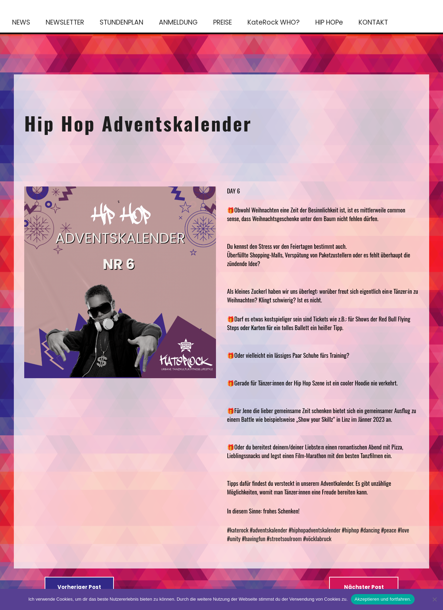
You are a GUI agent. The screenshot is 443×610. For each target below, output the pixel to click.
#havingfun (253, 538)
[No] (434, 599)
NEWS (21, 22)
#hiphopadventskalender (315, 530)
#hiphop (350, 530)
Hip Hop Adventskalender (138, 123)
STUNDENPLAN (121, 22)
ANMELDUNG (178, 22)
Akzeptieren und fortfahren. (382, 599)
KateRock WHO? (273, 22)
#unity (234, 538)
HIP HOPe (329, 22)
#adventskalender (268, 530)
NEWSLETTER (65, 22)
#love (403, 530)
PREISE (222, 22)
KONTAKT (373, 22)
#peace (388, 530)
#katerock (237, 530)
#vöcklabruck (317, 538)
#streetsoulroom (284, 538)
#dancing (370, 530)
